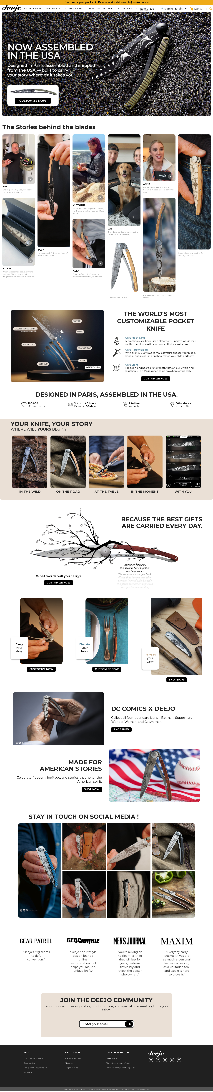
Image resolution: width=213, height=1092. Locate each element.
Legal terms (111, 1058)
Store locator (127, 8)
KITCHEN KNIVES (74, 8)
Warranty (28, 1072)
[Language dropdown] (181, 9)
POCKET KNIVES (32, 8)
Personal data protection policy (120, 1068)
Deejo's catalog (71, 1068)
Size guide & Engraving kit (35, 1068)
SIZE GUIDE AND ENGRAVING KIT (135, 1089)
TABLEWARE (53, 8)
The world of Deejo (100, 8)
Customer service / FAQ (34, 1058)
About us (69, 1063)
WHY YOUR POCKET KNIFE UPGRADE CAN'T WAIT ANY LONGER (91, 1089)
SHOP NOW (176, 679)
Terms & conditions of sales (118, 1063)
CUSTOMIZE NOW (156, 378)
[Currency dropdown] (206, 9)
